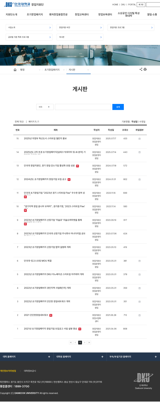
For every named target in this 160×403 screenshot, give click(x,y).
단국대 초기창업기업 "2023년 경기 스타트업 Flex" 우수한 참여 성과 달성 (54, 193)
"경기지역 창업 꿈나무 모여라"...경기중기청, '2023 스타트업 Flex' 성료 (54, 207)
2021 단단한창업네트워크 (36, 315)
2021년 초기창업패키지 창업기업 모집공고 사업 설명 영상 (50, 328)
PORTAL (132, 4)
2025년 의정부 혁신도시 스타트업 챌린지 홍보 (45, 138)
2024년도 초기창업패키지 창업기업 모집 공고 (45, 179)
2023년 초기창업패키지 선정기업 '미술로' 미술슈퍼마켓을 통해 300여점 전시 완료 (53, 220)
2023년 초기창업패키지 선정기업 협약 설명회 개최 (47, 247)
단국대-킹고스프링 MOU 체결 (38, 260)
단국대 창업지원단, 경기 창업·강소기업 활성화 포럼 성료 (49, 165)
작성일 (134, 121)
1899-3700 (21, 386)
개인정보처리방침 (8, 371)
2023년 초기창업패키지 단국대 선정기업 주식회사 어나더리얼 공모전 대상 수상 (54, 234)
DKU (123, 4)
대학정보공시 (30, 371)
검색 (118, 107)
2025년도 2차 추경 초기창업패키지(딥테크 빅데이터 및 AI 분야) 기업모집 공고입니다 (55, 152)
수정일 (142, 121)
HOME (115, 4)
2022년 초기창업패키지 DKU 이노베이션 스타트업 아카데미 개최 (54, 274)
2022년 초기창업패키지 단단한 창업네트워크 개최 (47, 301)
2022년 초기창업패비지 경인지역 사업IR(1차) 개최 (47, 288)
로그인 (141, 4)
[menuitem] (11, 14)
